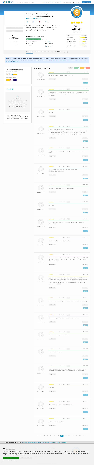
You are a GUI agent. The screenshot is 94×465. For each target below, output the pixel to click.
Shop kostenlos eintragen (69, 2)
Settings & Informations (25, 458)
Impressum (5, 460)
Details (68, 72)
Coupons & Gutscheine (41, 52)
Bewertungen (29, 52)
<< (37, 435)
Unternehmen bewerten (15, 27)
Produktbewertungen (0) (61, 52)
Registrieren (86, 2)
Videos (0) (9, 89)
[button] (29, 22)
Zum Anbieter (14, 31)
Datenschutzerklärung (12, 460)
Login (79, 2)
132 (44, 435)
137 (62, 435)
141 (76, 435)
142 (80, 435)
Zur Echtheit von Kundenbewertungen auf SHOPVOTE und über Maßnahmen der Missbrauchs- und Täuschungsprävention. (44, 442)
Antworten (85, 82)
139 (69, 435)
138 (65, 435)
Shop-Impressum (49, 46)
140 (73, 435)
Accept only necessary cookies (11, 458)
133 (47, 435)
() (84, 79)
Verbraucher (46, 2)
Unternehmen (55, 2)
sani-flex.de (48, 41)
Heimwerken (37, 18)
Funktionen (20, 2)
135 (55, 435)
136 (58, 435)
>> (86, 435)
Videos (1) (50, 52)
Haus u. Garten (30, 18)
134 (51, 435)
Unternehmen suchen (29, 2)
